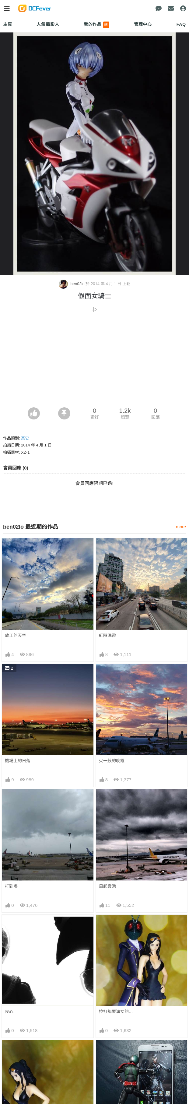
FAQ (181, 24)
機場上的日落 (17, 760)
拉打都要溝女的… (116, 1011)
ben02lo (72, 283)
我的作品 (97, 25)
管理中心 (143, 24)
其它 (25, 438)
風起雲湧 (107, 886)
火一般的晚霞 (111, 760)
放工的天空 (15, 635)
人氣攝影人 (48, 24)
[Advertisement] (94, 361)
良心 (9, 1011)
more (181, 526)
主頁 (7, 24)
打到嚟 (11, 886)
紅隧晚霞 (107, 635)
